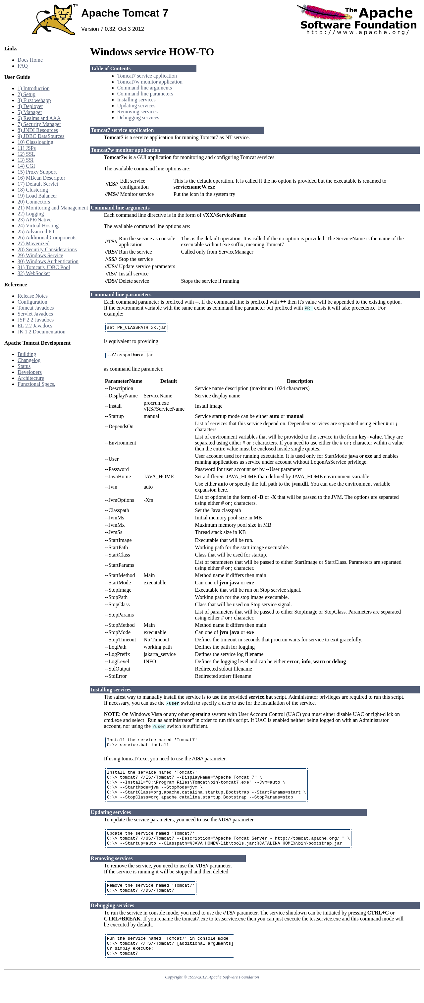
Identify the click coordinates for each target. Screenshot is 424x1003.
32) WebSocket (34, 273)
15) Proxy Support (37, 172)
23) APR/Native (35, 219)
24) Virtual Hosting (38, 225)
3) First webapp (34, 100)
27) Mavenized (33, 243)
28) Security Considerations (47, 249)
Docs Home (30, 60)
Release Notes (33, 296)
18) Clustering (33, 190)
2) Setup (26, 94)
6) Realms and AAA (39, 118)
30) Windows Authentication (48, 261)
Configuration (32, 302)
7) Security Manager (39, 124)
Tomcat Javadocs (36, 308)
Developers (30, 372)
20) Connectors (34, 202)
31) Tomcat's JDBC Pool (44, 267)
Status (24, 366)
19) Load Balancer (37, 196)
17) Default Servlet (38, 184)
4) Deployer (30, 106)
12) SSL (26, 154)
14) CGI (26, 166)
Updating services (136, 105)
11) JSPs (27, 148)
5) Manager (30, 112)
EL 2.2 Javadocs (35, 325)
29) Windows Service (40, 255)
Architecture (31, 378)
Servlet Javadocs (35, 314)
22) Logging (31, 213)
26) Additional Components (47, 237)
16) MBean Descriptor (41, 178)
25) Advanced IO (36, 231)
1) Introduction (33, 88)
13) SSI (25, 160)
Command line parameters (145, 93)
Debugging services (138, 117)
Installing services (136, 99)
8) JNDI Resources (38, 130)
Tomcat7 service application (147, 76)
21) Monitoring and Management (53, 207)
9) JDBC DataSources (41, 136)
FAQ (23, 66)
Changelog (29, 360)
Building (27, 354)
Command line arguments (144, 87)
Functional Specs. (36, 384)
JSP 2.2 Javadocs (36, 320)
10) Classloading (35, 142)
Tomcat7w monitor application (150, 82)
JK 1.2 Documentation (41, 331)
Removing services (137, 111)
